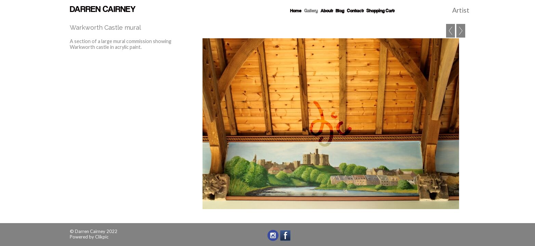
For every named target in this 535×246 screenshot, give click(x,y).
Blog (340, 11)
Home (295, 11)
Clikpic (101, 237)
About (327, 11)
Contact (355, 11)
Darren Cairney (103, 9)
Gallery (311, 11)
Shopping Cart (380, 11)
